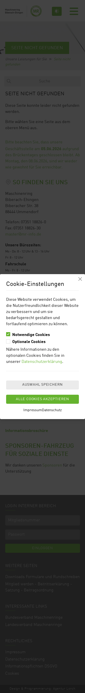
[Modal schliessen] (80, 279)
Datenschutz (52, 410)
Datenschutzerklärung (42, 362)
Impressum (32, 410)
